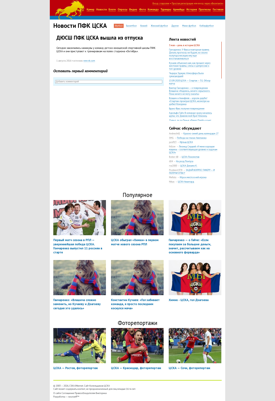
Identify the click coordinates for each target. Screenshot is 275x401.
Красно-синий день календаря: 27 (201, 133)
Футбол (119, 25)
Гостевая (218, 9)
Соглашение (68, 393)
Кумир (90, 9)
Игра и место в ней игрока (193, 177)
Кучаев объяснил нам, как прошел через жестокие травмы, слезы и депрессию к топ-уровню (189, 66)
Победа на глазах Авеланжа (191, 137)
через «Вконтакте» (213, 3)
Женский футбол (159, 25)
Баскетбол (131, 25)
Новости (101, 9)
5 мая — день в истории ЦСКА (184, 45)
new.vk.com (89, 60)
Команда (153, 9)
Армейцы (179, 9)
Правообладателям (85, 393)
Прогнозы (205, 9)
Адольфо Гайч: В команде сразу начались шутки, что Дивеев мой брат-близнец (190, 114)
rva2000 (173, 165)
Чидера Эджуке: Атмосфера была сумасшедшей (186, 75)
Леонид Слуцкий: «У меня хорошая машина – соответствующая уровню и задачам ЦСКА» (193, 149)
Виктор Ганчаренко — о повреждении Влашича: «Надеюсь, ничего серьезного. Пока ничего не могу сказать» (189, 90)
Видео (133, 9)
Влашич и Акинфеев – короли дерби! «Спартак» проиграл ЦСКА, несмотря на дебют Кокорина (189, 101)
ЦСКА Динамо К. (188, 165)
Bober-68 (173, 156)
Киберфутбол (207, 25)
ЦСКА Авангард (186, 181)
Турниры (165, 9)
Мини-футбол (189, 25)
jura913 (172, 142)
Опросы (122, 9)
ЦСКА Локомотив (190, 156)
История (191, 9)
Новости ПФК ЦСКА (80, 25)
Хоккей (143, 25)
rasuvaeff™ (73, 396)
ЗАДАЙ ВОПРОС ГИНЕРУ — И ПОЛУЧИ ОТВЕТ (192, 172)
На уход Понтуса (184, 161)
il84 (171, 161)
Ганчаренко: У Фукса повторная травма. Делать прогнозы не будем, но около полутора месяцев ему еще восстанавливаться (189, 54)
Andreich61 (174, 133)
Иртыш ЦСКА (186, 142)
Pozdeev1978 (175, 170)
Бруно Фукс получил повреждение (186, 108)
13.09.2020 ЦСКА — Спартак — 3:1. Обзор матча (189, 82)
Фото (142, 9)
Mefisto (172, 177)
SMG (171, 137)
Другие (175, 25)
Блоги (112, 9)
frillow (172, 146)
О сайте (57, 393)
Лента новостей (182, 39)
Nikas (172, 181)
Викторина (101, 393)
